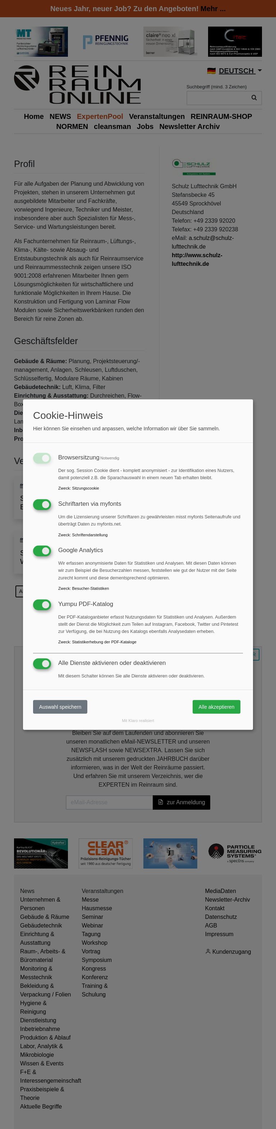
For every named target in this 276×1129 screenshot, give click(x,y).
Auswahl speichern (60, 706)
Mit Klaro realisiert (138, 720)
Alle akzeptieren (217, 706)
